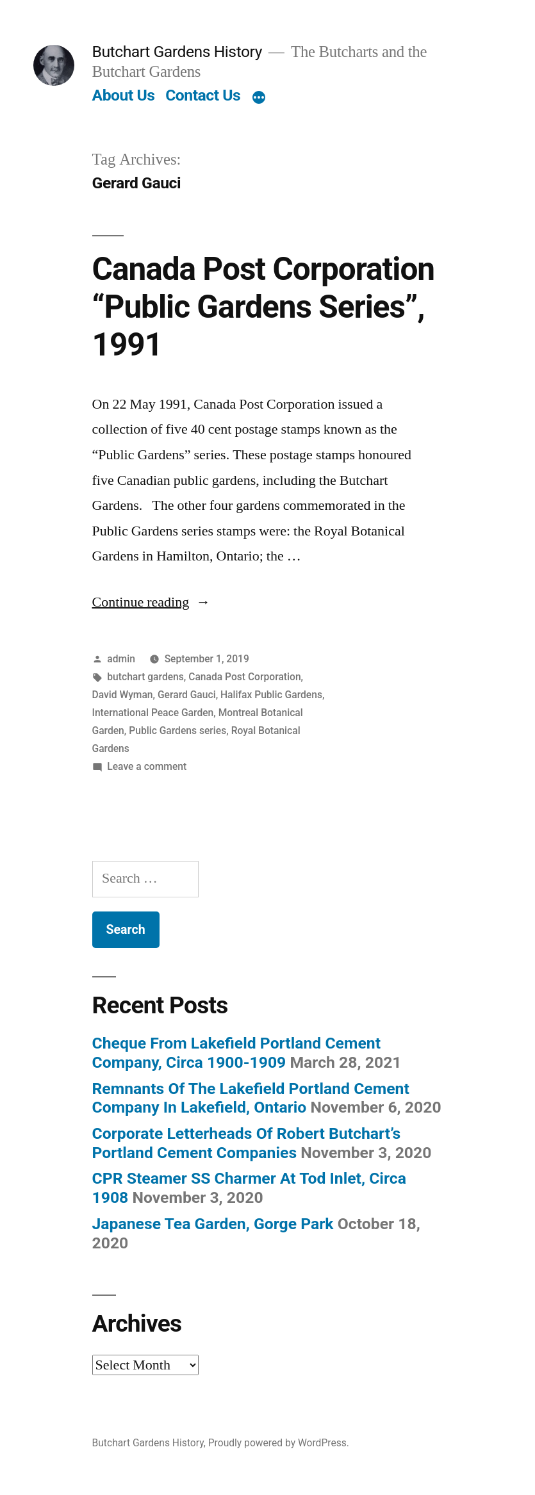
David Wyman (122, 695)
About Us (123, 95)
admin (121, 659)
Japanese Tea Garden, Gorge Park (213, 1223)
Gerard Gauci (187, 695)
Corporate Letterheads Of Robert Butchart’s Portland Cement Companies (246, 1143)
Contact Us (202, 95)
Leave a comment (146, 766)
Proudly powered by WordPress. (278, 1443)
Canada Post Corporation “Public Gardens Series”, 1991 (263, 307)
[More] (259, 98)
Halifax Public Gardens (271, 695)
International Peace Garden (153, 713)
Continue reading (151, 602)
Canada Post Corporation (244, 677)
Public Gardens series (177, 730)
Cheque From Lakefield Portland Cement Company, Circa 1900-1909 (236, 1053)
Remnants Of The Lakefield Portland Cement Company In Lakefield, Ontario (250, 1098)
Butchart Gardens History (177, 51)
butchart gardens (145, 677)
